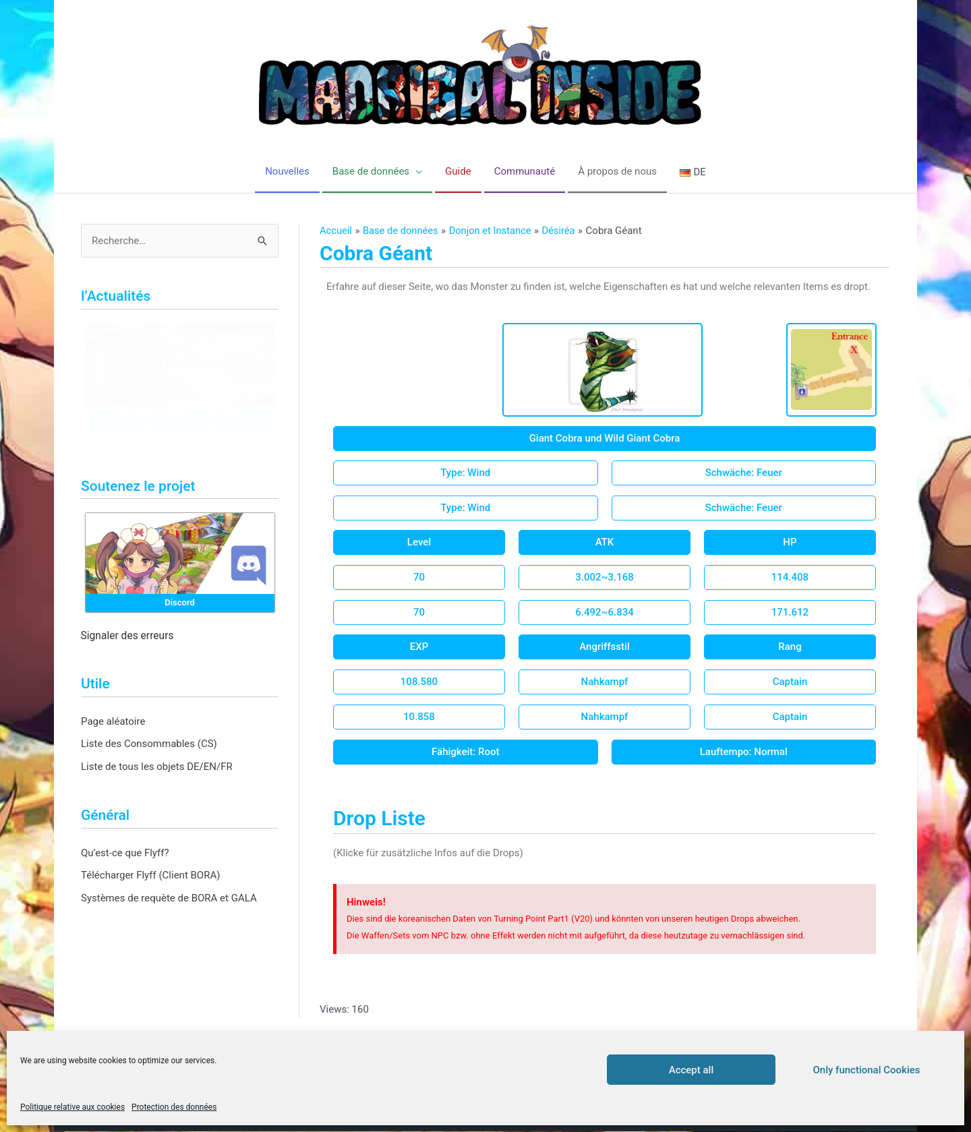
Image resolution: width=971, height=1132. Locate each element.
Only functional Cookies (866, 1070)
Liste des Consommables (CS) (149, 744)
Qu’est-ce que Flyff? (125, 853)
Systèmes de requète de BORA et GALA (169, 899)
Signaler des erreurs (127, 636)
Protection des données (173, 1107)
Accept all (691, 1070)
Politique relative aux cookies (72, 1107)
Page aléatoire (113, 721)
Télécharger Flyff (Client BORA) (150, 876)
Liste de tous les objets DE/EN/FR (157, 767)
